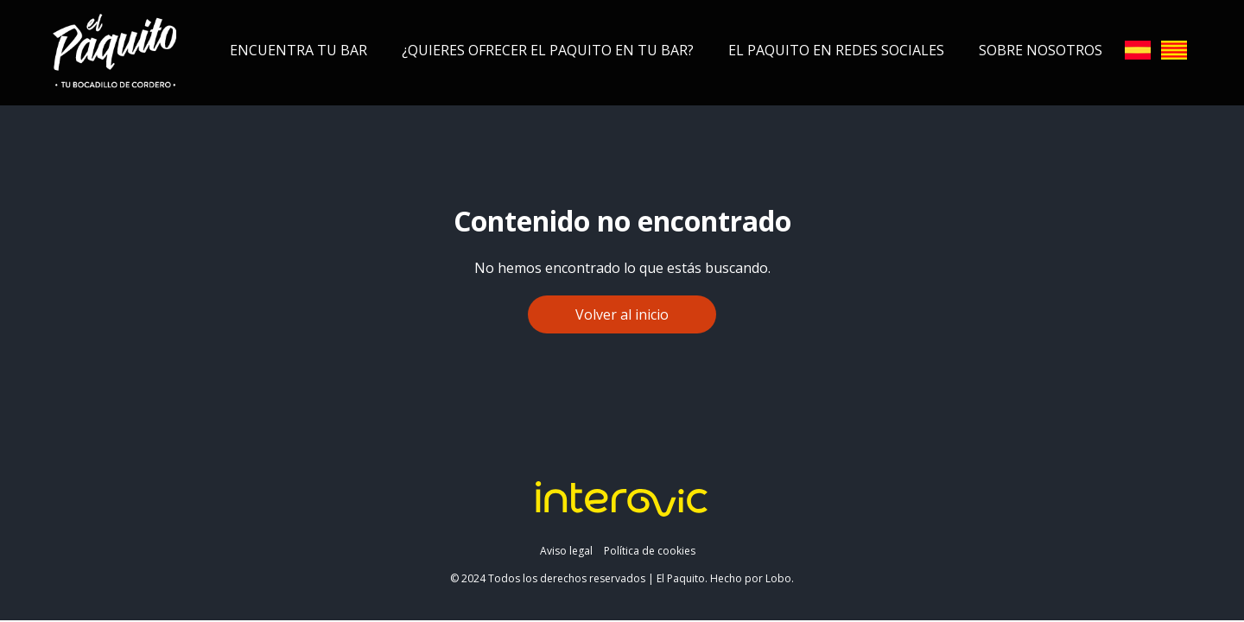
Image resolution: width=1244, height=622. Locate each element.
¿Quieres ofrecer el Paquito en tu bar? (548, 50)
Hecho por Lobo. (752, 578)
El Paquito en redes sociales (836, 50)
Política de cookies (649, 550)
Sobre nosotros (1040, 50)
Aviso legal (566, 550)
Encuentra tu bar (298, 50)
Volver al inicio (622, 314)
